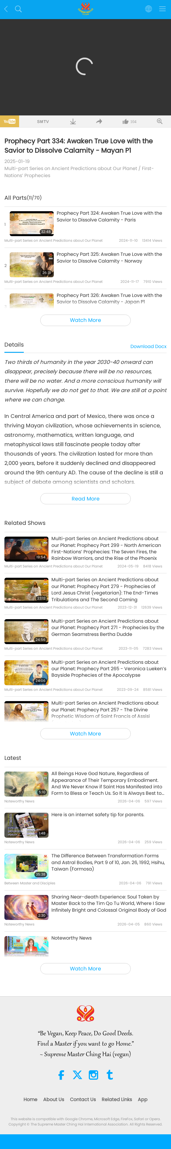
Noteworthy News (71, 938)
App (142, 1099)
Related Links (117, 1099)
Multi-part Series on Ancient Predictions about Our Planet (70, 168)
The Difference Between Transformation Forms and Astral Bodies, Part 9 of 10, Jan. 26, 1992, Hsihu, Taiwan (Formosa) (108, 862)
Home (30, 1099)
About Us (53, 1099)
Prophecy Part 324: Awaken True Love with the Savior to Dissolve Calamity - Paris (109, 216)
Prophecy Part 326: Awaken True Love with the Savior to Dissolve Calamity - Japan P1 (109, 298)
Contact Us (83, 1099)
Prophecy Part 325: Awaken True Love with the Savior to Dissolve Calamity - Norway (109, 257)
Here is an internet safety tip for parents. (97, 815)
